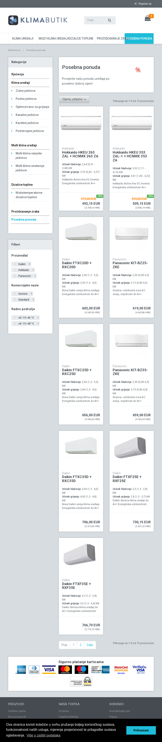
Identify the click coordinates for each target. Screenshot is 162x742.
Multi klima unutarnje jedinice (30, 168)
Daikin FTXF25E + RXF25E (127, 479)
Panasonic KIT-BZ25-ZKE (130, 265)
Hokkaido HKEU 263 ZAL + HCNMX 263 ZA (80, 154)
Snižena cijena (17, 711)
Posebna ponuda (139, 38)
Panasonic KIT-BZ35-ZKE (130, 372)
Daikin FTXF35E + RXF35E (76, 586)
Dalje (90, 645)
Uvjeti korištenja (68, 716)
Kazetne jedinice (27, 123)
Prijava (113, 716)
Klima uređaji (23, 38)
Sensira (25, 294)
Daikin (24, 264)
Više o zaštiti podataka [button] (43, 735)
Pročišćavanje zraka (110, 38)
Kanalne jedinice (27, 115)
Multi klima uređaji (52, 38)
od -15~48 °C (28, 324)
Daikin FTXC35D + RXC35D (77, 479)
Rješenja (17, 74)
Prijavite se (142, 3)
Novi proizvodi (17, 716)
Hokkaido (26, 270)
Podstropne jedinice (30, 131)
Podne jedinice (26, 98)
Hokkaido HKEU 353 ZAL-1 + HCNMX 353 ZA (130, 156)
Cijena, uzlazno (72, 99)
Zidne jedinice (25, 90)
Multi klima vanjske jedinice (29, 155)
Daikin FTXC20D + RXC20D (77, 265)
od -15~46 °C (28, 318)
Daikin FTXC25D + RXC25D (77, 372)
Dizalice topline (81, 38)
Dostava (64, 711)
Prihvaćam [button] (141, 730)
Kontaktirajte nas (119, 711)
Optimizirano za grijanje (32, 107)
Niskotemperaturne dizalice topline (29, 195)
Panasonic (27, 276)
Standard (26, 300)
